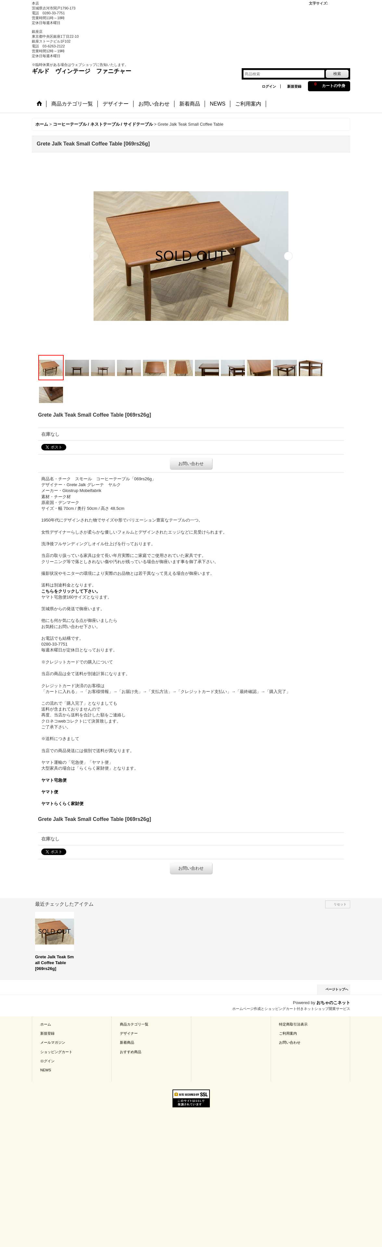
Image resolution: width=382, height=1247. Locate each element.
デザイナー (129, 1033)
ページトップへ (336, 989)
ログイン (269, 86)
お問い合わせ (191, 463)
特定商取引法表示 (293, 1024)
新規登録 (294, 86)
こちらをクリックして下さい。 (70, 591)
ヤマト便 (49, 791)
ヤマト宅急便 (54, 780)
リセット (340, 904)
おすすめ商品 (130, 1052)
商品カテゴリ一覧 (134, 1024)
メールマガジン (52, 1042)
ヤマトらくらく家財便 (62, 803)
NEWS (45, 1070)
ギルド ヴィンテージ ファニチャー (81, 71)
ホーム (45, 1024)
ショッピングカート (56, 1052)
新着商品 (127, 1042)
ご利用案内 (288, 1033)
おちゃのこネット (333, 1002)
